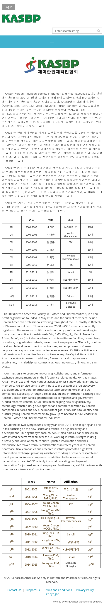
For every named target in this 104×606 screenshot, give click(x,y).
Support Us (32, 590)
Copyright (52, 594)
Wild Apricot (71, 601)
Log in (8, 7)
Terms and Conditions (58, 590)
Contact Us (14, 590)
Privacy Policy (85, 590)
